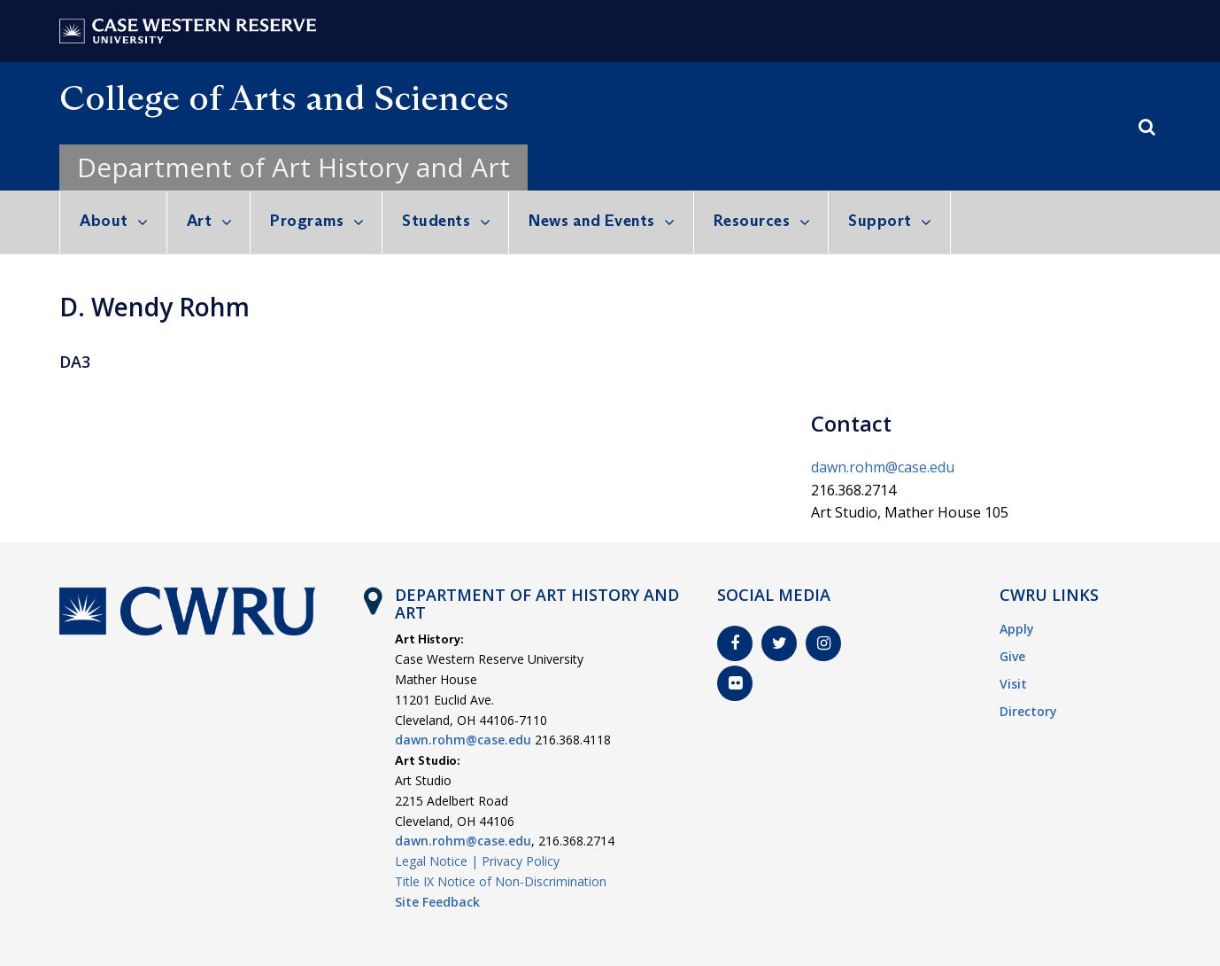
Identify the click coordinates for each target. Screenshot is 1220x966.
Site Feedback (437, 901)
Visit (1013, 683)
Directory (1028, 711)
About (104, 220)
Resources (752, 220)
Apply (1017, 628)
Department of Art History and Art (293, 167)
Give (1012, 656)
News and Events (592, 220)
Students (436, 220)
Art (199, 220)
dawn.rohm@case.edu (882, 467)
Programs (307, 220)
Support (880, 220)
